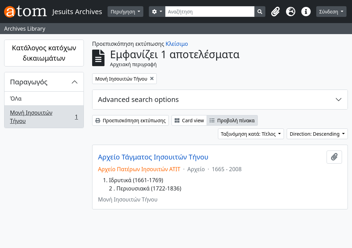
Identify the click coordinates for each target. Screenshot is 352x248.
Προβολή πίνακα (232, 120)
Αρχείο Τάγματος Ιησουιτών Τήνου (153, 157)
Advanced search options (138, 99)
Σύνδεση (329, 11)
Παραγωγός (28, 81)
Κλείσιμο (177, 44)
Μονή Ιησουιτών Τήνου (44, 117)
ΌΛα (16, 98)
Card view (189, 120)
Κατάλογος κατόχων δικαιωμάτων (44, 53)
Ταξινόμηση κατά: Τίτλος (249, 134)
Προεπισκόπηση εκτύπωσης (130, 120)
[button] (275, 11)
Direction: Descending (315, 134)
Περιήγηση (123, 11)
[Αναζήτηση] (210, 11)
